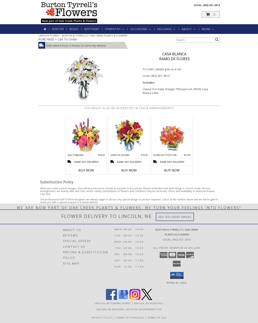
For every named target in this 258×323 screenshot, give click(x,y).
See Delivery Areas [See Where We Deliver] (174, 217)
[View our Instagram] (134, 299)
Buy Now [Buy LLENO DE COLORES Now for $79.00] (129, 170)
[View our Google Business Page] (123, 299)
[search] (217, 40)
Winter (58, 29)
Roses (74, 29)
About (189, 29)
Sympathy (115, 29)
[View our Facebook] (111, 299)
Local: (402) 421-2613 (156, 76)
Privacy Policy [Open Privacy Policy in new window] (102, 317)
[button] (210, 14)
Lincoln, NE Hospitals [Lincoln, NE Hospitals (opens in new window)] (148, 303)
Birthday (91, 29)
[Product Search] (194, 39)
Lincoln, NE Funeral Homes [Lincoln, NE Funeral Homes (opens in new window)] (113, 303)
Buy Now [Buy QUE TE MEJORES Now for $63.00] (86, 170)
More (208, 29)
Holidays (166, 29)
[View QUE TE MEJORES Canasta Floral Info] (86, 135)
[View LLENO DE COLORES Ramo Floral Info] (129, 135)
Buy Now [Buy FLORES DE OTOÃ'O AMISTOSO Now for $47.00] (172, 170)
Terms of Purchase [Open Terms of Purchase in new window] (130, 317)
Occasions (140, 29)
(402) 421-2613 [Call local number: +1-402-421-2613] (211, 5)
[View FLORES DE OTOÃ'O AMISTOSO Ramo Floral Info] (171, 135)
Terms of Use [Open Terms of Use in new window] (157, 317)
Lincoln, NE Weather (110, 309)
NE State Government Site (144, 309)
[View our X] (146, 299)
